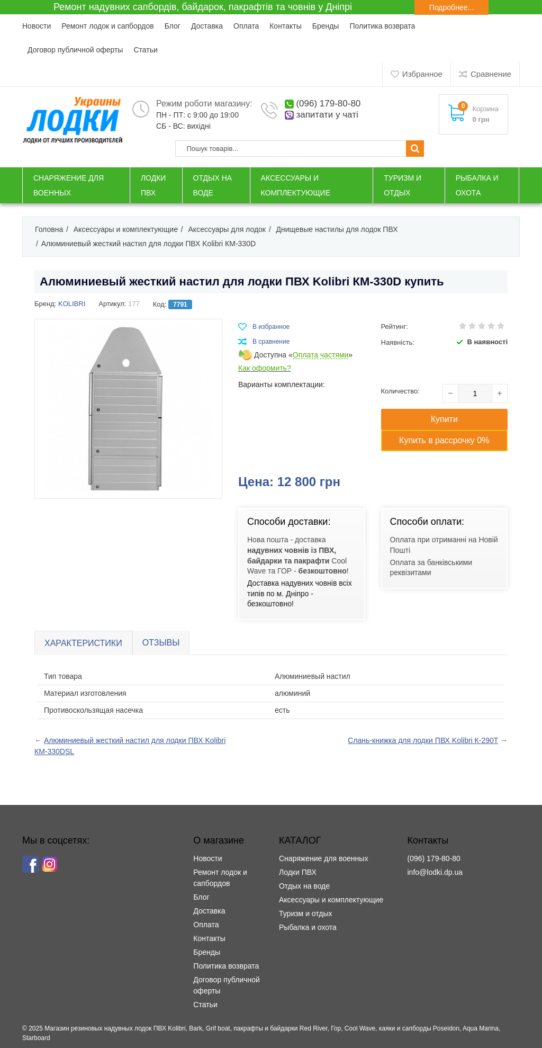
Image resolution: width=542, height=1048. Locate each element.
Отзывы (161, 642)
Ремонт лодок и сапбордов (107, 26)
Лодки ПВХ (298, 872)
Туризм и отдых (305, 913)
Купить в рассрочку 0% (444, 440)
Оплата (246, 26)
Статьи (145, 50)
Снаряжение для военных (323, 858)
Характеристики (83, 643)
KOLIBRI (71, 304)
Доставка (207, 26)
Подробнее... (451, 7)
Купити (444, 419)
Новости (36, 26)
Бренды (325, 26)
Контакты (285, 26)
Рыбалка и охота (308, 927)
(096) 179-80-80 (328, 103)
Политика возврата (382, 26)
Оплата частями (321, 355)
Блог (172, 26)
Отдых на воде (304, 886)
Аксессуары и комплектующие (331, 899)
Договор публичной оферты (75, 50)
